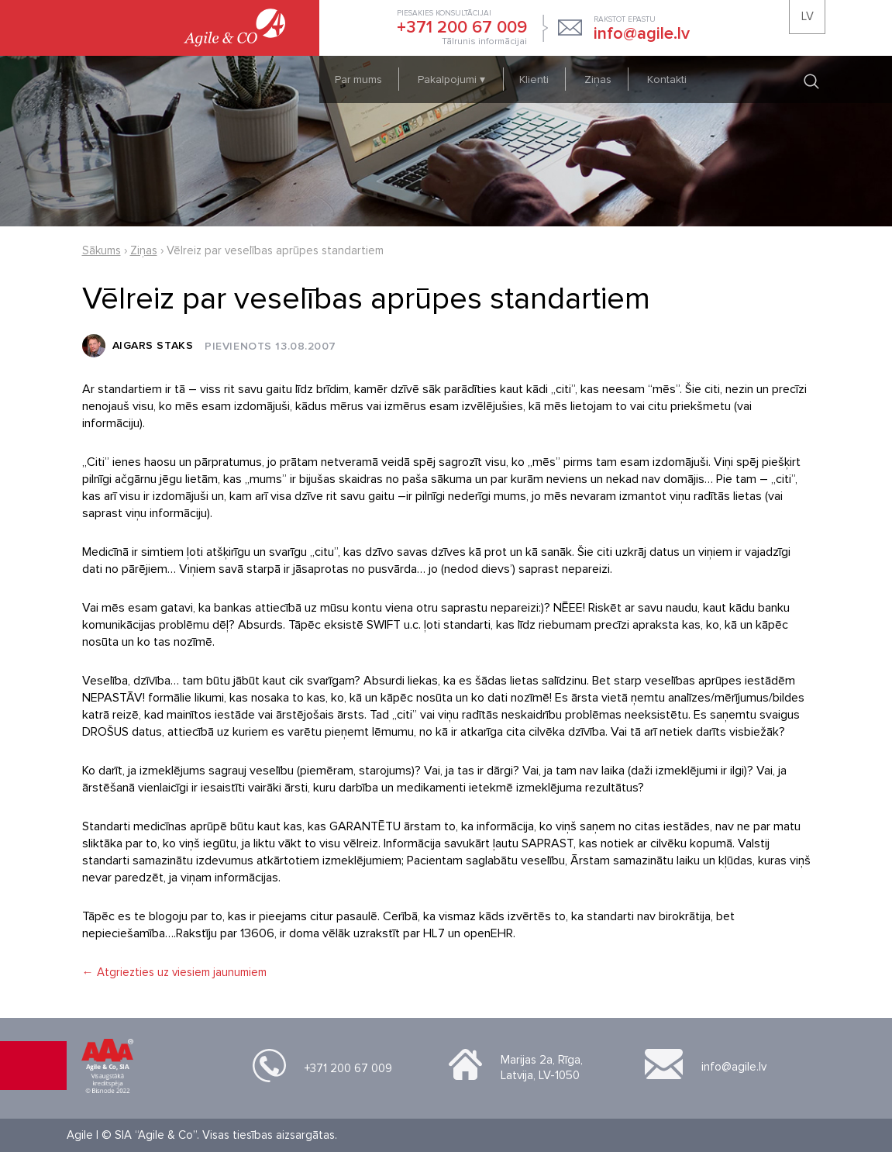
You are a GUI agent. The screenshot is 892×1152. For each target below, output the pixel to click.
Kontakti (667, 79)
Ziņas (597, 79)
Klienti (534, 79)
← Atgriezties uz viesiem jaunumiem (174, 972)
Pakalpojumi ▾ (453, 79)
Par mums (358, 79)
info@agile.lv (733, 1067)
